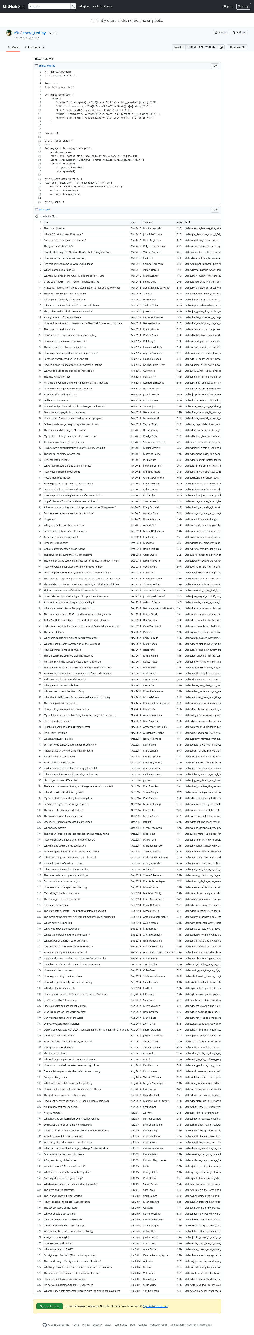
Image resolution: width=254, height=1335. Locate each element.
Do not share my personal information (191, 1324)
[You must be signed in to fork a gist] (239, 32)
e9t (17, 32)
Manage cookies (158, 1324)
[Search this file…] (127, 216)
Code (13, 47)
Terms (76, 1324)
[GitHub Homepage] (44, 1325)
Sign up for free (50, 1306)
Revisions (34, 47)
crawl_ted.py (34, 32)
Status (108, 1324)
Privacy (86, 1324)
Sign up (243, 6)
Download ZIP (237, 47)
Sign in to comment (155, 1306)
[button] (221, 47)
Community (121, 1324)
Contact (142, 1324)
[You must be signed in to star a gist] (221, 32)
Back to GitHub (102, 6)
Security (97, 1324)
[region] (127, 137)
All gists (84, 6)
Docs (132, 1324)
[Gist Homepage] (14, 6)
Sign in (228, 6)
